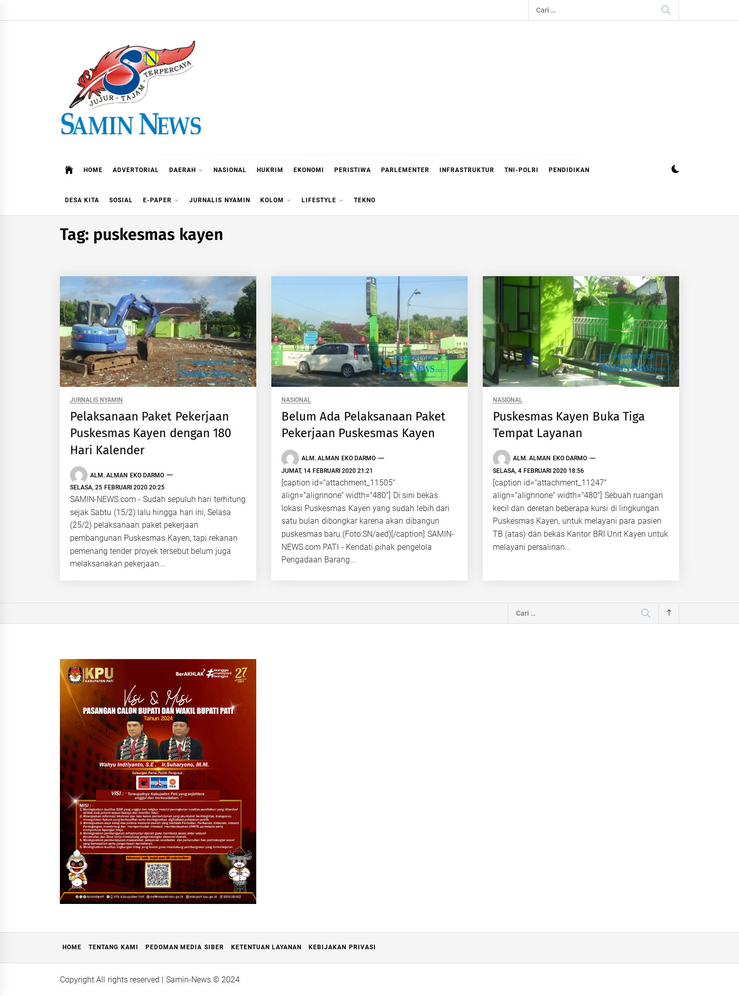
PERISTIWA (352, 170)
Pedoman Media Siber (184, 947)
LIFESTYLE (323, 201)
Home (72, 947)
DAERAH (186, 171)
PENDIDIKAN (569, 170)
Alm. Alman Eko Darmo (127, 475)
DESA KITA (82, 200)
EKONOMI (308, 170)
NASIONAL (230, 170)
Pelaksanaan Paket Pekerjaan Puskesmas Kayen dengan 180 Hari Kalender (150, 433)
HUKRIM (270, 170)
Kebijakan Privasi (342, 947)
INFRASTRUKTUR (466, 170)
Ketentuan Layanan (266, 947)
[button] (675, 170)
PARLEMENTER (405, 170)
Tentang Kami (113, 947)
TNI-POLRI (521, 170)
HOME (93, 170)
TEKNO (365, 200)
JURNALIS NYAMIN (219, 200)
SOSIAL (121, 200)
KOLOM (275, 201)
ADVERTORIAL (136, 170)
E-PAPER (161, 201)
